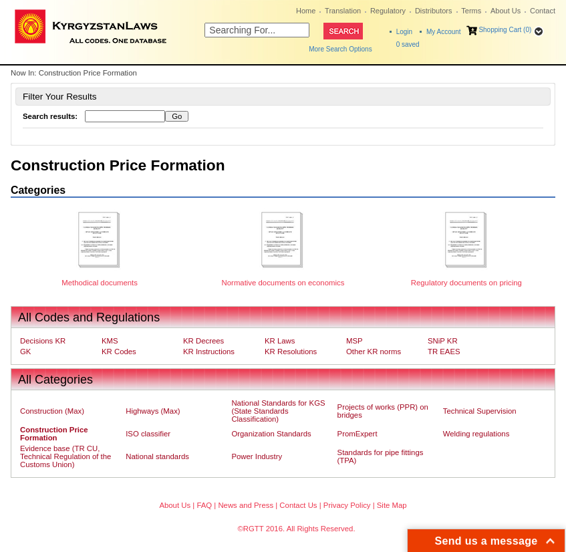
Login (404, 31)
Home (305, 11)
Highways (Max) (153, 411)
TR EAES (444, 352)
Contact (542, 11)
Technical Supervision (480, 411)
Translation (343, 11)
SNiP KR (443, 341)
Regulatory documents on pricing (466, 283)
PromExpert (357, 434)
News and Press (245, 505)
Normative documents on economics (283, 283)
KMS (110, 341)
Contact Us (298, 505)
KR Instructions (209, 352)
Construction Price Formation (54, 434)
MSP (354, 341)
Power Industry (256, 456)
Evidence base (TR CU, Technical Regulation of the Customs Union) (65, 456)
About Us (505, 11)
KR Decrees (203, 341)
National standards (157, 456)
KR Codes (119, 352)
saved (408, 44)
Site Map (392, 505)
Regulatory (388, 11)
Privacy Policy (347, 505)
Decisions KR (42, 341)
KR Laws (280, 341)
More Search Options (340, 49)
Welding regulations (476, 434)
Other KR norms (373, 352)
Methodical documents (99, 283)
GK (25, 352)
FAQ (204, 505)
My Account (443, 31)
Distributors (433, 11)
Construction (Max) (52, 411)
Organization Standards (271, 434)
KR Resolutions (291, 352)
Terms (471, 11)
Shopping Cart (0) (504, 29)
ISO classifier (148, 434)
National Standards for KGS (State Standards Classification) (278, 411)
